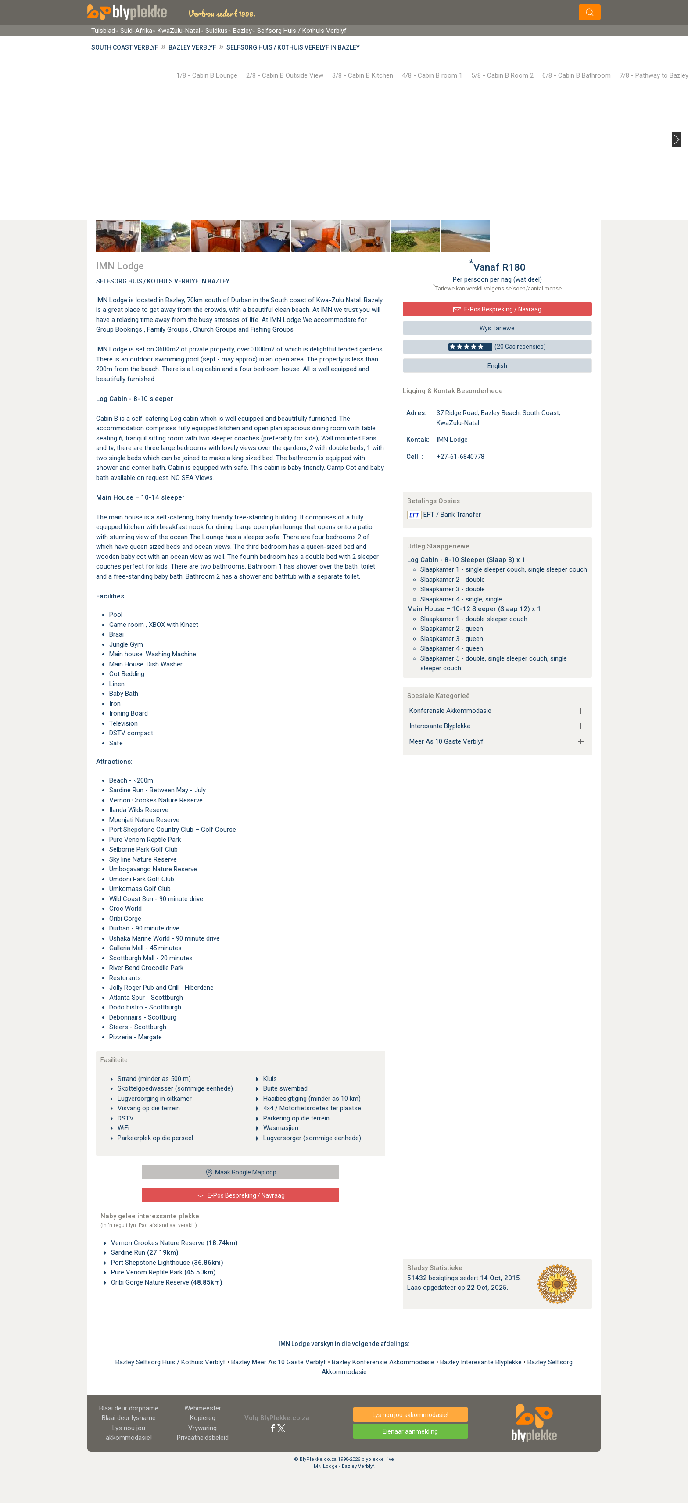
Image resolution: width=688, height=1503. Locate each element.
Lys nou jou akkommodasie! (410, 1414)
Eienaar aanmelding (410, 1431)
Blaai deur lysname (129, 1418)
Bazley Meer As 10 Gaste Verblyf (279, 1362)
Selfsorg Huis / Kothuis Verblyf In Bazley (162, 281)
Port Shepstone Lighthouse (166, 1263)
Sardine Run (144, 1252)
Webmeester (202, 1408)
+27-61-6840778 (460, 457)
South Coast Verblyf (124, 47)
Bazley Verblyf (192, 47)
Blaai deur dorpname (128, 1408)
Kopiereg (202, 1418)
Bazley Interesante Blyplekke (481, 1362)
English (497, 365)
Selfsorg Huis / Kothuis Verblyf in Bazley (293, 47)
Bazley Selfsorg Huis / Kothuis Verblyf (171, 1362)
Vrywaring (202, 1428)
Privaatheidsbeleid (203, 1438)
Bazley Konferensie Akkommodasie (384, 1362)
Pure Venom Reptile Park (162, 1272)
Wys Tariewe (497, 328)
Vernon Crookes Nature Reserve (173, 1243)
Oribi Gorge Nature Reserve (165, 1282)
